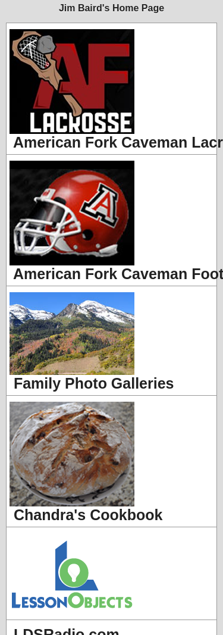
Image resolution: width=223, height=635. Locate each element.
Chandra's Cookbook (86, 462)
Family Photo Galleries (92, 342)
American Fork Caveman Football (113, 221)
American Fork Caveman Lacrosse (113, 90)
